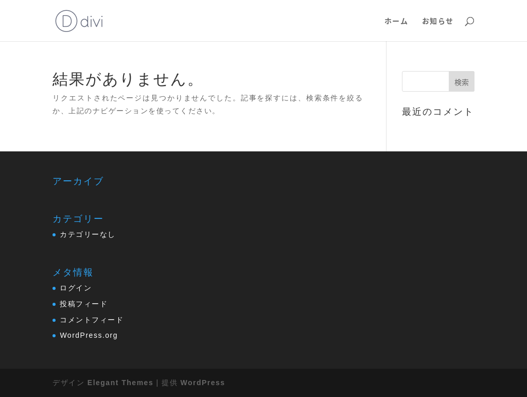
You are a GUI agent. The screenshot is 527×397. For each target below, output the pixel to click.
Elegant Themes (120, 382)
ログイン (76, 288)
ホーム (396, 21)
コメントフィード (92, 320)
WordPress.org (89, 335)
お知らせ (438, 21)
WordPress (202, 382)
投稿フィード (84, 304)
